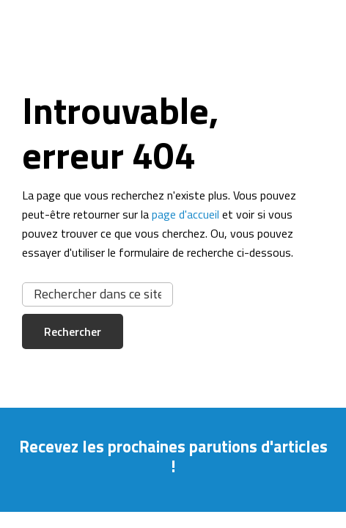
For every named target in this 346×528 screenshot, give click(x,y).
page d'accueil (185, 214)
